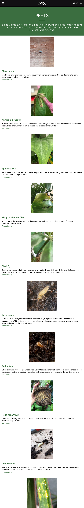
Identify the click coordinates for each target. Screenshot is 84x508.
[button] (3, 3)
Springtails (8, 314)
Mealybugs (8, 71)
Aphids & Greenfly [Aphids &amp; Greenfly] (11, 119)
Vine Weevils (8, 463)
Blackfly (6, 266)
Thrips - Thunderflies (13, 217)
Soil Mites (7, 365)
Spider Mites (9, 168)
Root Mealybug (10, 414)
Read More (7, 80)
